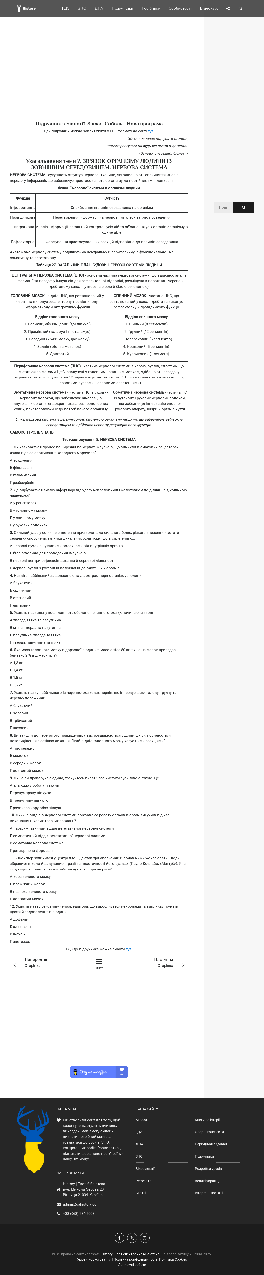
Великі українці (207, 1181)
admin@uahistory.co (79, 1204)
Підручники (204, 1156)
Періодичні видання (211, 1144)
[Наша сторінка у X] (132, 1238)
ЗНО (139, 1156)
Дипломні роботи (132, 1265)
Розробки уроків (208, 1169)
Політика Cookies (173, 1259)
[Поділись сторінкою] (227, 8)
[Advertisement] (99, 77)
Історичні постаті (209, 1193)
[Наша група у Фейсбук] (119, 1238)
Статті (141, 1193)
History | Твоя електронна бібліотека (130, 1254)
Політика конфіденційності (135, 1259)
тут (150, 131)
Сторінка (45, 962)
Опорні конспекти (209, 1132)
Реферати (143, 1181)
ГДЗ (139, 1132)
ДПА (139, 1144)
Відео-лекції (145, 1169)
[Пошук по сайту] (240, 8)
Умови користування (94, 1259)
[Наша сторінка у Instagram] (145, 1238)
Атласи (141, 1120)
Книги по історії (207, 1120)
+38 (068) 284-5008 (78, 1213)
